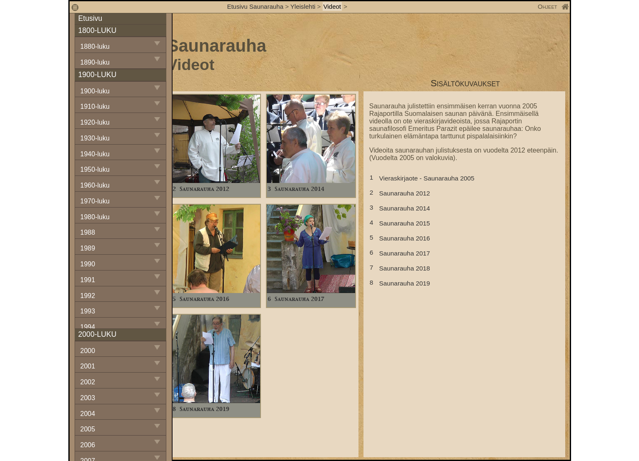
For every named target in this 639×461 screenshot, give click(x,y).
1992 (87, 295)
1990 (87, 264)
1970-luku (95, 201)
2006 (87, 444)
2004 (87, 413)
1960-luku (95, 185)
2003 (87, 397)
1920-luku (95, 122)
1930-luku (95, 138)
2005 (87, 429)
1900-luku (95, 91)
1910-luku (95, 106)
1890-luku (95, 62)
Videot (332, 6)
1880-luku (95, 46)
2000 (87, 350)
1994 (87, 327)
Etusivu (90, 18)
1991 (87, 279)
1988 (87, 232)
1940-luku (95, 154)
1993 (87, 311)
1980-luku (95, 216)
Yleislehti (303, 6)
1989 (87, 248)
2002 (87, 382)
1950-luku (95, 169)
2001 (87, 366)
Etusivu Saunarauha (255, 6)
